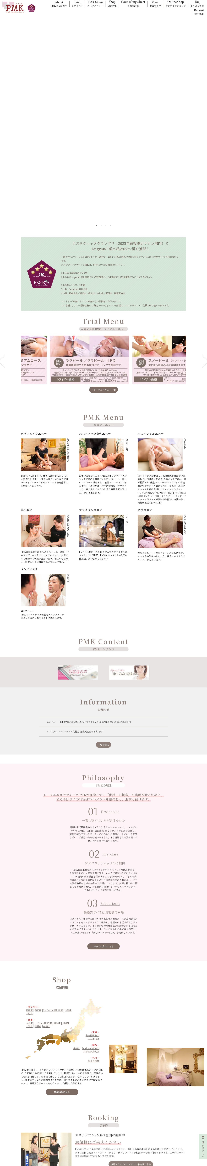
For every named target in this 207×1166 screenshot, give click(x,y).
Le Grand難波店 (90, 947)
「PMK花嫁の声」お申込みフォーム (34, 1140)
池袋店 (68, 909)
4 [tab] (110, 124)
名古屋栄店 (93, 938)
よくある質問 (95, 1132)
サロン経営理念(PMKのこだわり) (171, 1114)
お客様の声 (94, 1127)
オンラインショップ (29, 1125)
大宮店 (29, 925)
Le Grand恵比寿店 (53, 909)
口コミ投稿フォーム (29, 1134)
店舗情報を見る (62, 991)
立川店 (29, 922)
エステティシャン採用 (30, 1146)
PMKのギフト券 (130, 1122)
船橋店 (46, 925)
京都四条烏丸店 (91, 951)
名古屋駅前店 (92, 935)
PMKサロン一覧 (96, 1113)
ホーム (23, 1106)
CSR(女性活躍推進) (166, 1129)
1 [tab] (96, 124)
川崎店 (65, 922)
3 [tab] (106, 124)
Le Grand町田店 (43, 922)
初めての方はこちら (103, 846)
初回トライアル (96, 1122)
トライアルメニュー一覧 (103, 289)
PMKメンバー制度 (29, 1120)
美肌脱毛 (58, 1127)
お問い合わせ (163, 1139)
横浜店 (57, 922)
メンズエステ (60, 1141)
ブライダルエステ (62, 1132)
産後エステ (59, 1137)
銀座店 (29, 909)
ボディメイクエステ (63, 1113)
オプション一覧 (27, 1115)
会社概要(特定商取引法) (168, 1125)
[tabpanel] (103, 68)
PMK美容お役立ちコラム (169, 1120)
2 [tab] (101, 124)
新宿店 (38, 909)
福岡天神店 (93, 960)
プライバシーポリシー (167, 1134)
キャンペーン (129, 1113)
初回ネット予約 (96, 1118)
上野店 (29, 913)
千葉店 (38, 925)
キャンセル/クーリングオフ (102, 1141)
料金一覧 (24, 1111)
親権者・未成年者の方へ (100, 1137)
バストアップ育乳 (62, 1118)
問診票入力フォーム (29, 1130)
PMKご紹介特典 (130, 1118)
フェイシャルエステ (63, 1122)
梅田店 (76, 947)
